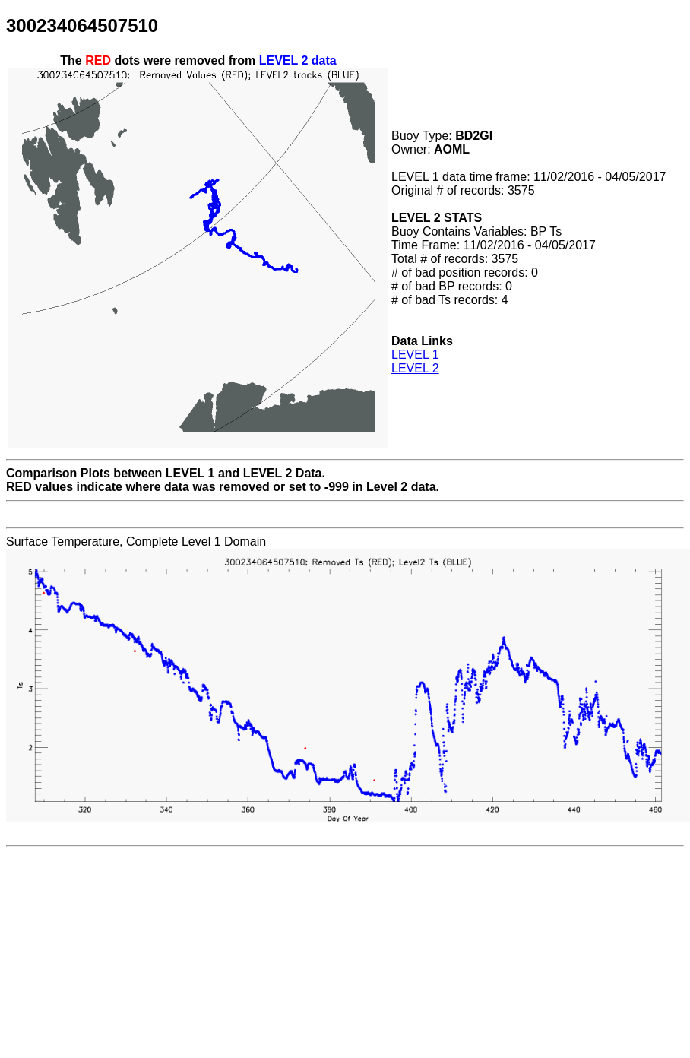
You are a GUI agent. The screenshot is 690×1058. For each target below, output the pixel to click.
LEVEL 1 (415, 354)
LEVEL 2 (415, 368)
